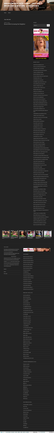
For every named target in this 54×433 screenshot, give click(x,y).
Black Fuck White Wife (27, 298)
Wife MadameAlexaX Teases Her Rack (40, 164)
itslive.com (16, 261)
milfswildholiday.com (12, 264)
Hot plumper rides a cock (37, 77)
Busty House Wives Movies (28, 264)
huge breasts (17, 264)
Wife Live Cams (26, 354)
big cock (7, 254)
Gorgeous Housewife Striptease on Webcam (41, 216)
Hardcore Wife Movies (27, 369)
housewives (17, 259)
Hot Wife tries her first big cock (38, 93)
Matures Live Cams (26, 340)
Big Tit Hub (25, 406)
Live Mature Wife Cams (27, 329)
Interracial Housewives (27, 377)
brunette (14, 256)
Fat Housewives (26, 367)
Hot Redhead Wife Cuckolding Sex (39, 180)
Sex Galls (24, 421)
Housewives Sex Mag (27, 321)
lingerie (13, 253)
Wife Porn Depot (26, 356)
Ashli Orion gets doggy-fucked (38, 106)
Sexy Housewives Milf (27, 352)
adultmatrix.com (6, 258)
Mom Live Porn (25, 346)
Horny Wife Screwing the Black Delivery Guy (40, 155)
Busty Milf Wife (25, 300)
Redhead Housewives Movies (28, 289)
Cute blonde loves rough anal (38, 79)
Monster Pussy (25, 412)
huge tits (14, 254)
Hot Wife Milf (25, 314)
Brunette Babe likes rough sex (38, 74)
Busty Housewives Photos (27, 266)
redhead (5, 250)
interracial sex (9, 250)
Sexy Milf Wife (25, 392)
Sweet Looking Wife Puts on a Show (39, 220)
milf (8, 262)
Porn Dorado (25, 415)
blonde (9, 261)
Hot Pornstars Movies (27, 273)
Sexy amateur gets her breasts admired (40, 70)
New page (5, 273)
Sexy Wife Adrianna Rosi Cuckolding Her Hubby (41, 157)
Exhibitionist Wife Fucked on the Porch (39, 218)
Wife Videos (25, 398)
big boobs (13, 250)
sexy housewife (26, 350)
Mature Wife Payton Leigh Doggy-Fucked (40, 151)
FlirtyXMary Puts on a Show (38, 126)
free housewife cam (26, 304)
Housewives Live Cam (27, 279)
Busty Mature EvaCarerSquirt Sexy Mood (40, 104)
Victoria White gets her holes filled (39, 83)
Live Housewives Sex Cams (28, 327)
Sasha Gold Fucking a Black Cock (38, 161)
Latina (19, 261)
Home (5, 12)
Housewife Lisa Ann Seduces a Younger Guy (40, 170)
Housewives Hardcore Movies (28, 275)
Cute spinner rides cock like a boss (39, 87)
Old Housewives (26, 390)
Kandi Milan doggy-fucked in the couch (39, 81)
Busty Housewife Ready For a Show (39, 224)
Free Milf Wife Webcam (27, 306)
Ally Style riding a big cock (37, 89)
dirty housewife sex (26, 302)
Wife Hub (24, 425)
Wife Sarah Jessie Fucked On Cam (39, 132)
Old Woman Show (26, 348)
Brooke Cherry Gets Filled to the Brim (39, 198)
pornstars (11, 251)
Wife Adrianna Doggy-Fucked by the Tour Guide (41, 140)
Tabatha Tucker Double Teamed (38, 115)
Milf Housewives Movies (27, 342)
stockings (15, 258)
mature (12, 256)
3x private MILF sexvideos (27, 404)
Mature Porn (25, 379)
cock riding (6, 265)
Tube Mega (25, 423)
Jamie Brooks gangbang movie (38, 64)
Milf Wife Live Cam (26, 344)
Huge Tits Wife (25, 375)
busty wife (11, 258)
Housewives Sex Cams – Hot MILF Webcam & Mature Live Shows (23, 4)
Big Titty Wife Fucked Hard (37, 196)
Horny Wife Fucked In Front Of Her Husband (40, 174)
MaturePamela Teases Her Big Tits (39, 98)
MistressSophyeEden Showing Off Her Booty (41, 176)
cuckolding (5, 261)
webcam (5, 262)
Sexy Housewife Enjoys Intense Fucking (40, 192)
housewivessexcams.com (9, 259)
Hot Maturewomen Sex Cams (28, 312)
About (9, 12)
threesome (16, 253)
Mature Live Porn (26, 331)
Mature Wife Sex (26, 381)
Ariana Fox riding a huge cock (38, 85)
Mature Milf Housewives (27, 333)
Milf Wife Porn (25, 388)
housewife (7, 256)
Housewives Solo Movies (27, 283)
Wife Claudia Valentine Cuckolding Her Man (40, 159)
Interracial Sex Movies (27, 285)
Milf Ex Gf (24, 383)
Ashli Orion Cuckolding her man (38, 91)
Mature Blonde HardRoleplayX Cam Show (40, 102)
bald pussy (16, 250)
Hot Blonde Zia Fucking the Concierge (39, 222)
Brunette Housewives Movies (28, 260)
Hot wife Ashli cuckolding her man (39, 108)
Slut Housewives (26, 394)
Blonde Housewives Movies (28, 256)
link (53, 417)
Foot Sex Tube (25, 408)
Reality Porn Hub (26, 417)
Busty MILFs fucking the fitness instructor (40, 95)
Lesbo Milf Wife (26, 325)
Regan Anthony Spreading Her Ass (39, 168)
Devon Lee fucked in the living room (39, 66)
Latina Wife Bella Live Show (38, 124)
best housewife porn (26, 295)
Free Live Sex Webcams (27, 410)
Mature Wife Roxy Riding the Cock (39, 145)
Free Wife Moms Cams (27, 308)
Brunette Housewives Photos (28, 262)
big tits (13, 261)
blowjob (7, 250)
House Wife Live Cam (27, 316)
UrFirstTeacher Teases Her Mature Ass (40, 100)
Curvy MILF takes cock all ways (38, 68)
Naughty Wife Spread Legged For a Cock (40, 138)
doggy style (11, 254)
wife (15, 259)
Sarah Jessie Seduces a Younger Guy (39, 128)
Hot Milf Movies (26, 271)
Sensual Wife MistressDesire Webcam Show (41, 147)
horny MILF (6, 264)
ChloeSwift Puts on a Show (37, 136)
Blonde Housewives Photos (28, 258)
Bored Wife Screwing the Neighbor (14, 24)
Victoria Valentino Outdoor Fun (38, 134)
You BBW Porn (25, 427)
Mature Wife (25, 335)
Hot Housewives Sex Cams (28, 310)
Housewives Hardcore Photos (28, 277)
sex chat (24, 419)
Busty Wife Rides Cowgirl (37, 166)
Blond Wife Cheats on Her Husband (39, 190)
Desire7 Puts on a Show (37, 119)
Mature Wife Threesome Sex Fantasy (39, 202)
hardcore (6, 251)
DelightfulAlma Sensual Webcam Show (39, 113)
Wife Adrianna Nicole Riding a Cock (39, 130)
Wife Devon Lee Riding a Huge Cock (39, 194)
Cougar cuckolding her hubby (38, 72)
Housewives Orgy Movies (27, 281)
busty (11, 261)
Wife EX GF (25, 396)
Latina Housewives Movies (27, 287)
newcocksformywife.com (8, 253)
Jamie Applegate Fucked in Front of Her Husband (41, 149)
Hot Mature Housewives (27, 371)
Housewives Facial (26, 373)
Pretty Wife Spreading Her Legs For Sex (40, 200)
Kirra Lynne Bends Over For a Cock (39, 204)
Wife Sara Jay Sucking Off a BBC (38, 172)
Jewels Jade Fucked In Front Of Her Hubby (40, 117)
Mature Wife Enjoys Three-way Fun (39, 206)
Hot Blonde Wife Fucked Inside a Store (39, 178)
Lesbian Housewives (26, 323)
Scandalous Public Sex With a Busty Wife (40, 182)
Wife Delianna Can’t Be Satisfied (38, 153)
